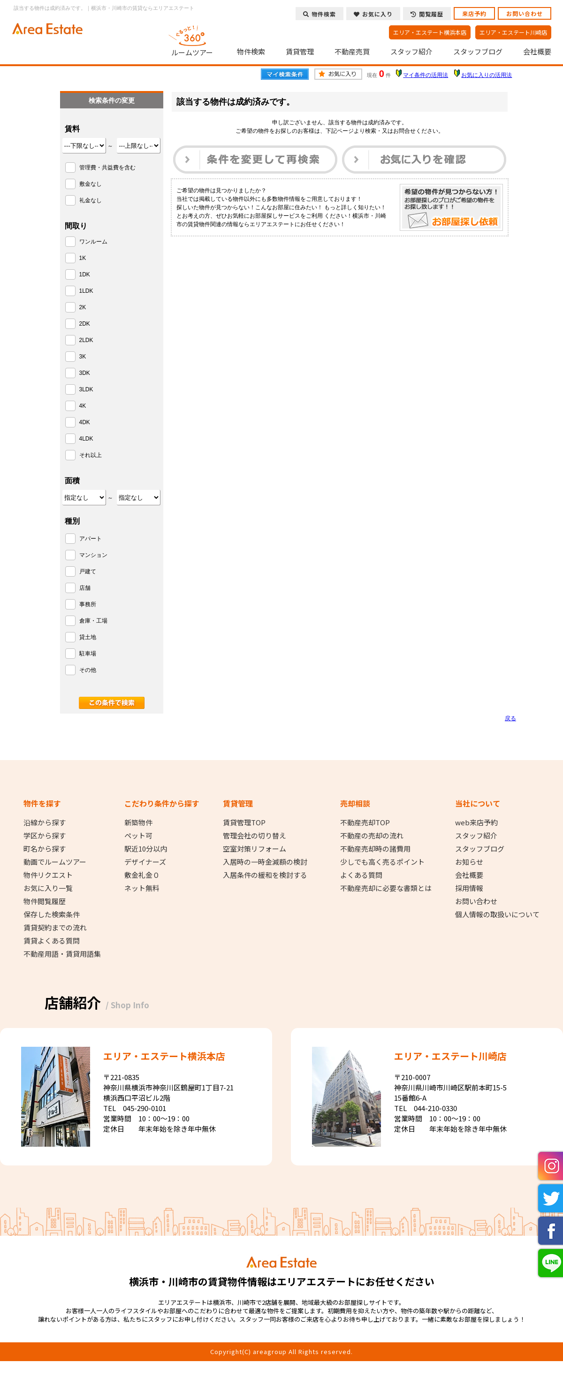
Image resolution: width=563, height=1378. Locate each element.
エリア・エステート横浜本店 (429, 32)
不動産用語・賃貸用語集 (62, 954)
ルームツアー (192, 39)
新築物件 (138, 822)
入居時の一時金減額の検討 (265, 862)
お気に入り (373, 14)
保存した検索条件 (51, 914)
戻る (510, 718)
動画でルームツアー (54, 862)
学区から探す (44, 835)
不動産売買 (352, 51)
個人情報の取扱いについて (497, 914)
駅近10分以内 (145, 849)
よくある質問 (361, 875)
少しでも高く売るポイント (382, 862)
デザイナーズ (145, 862)
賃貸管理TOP (244, 822)
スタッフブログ (477, 51)
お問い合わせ (524, 13)
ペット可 (138, 835)
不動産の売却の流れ (371, 835)
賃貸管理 (300, 51)
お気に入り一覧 (48, 888)
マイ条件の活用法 (425, 75)
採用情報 (469, 888)
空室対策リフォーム (254, 849)
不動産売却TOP (365, 822)
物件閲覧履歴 (44, 901)
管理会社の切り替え (254, 835)
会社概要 (537, 51)
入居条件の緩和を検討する (265, 875)
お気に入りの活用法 (486, 75)
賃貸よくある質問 (51, 940)
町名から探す (44, 849)
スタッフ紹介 (411, 51)
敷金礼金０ (142, 875)
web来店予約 (476, 822)
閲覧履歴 (427, 14)
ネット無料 (142, 888)
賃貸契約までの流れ (55, 927)
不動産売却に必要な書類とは (386, 888)
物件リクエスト (48, 875)
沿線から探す (44, 822)
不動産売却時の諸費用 (375, 849)
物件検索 (251, 51)
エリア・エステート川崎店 (513, 32)
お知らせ (469, 862)
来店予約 (474, 13)
